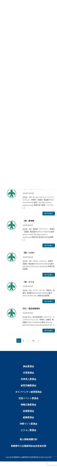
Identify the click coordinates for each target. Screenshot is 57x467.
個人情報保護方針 (28, 439)
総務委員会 (28, 417)
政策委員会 (28, 411)
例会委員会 (28, 366)
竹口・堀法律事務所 (31, 308)
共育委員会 (28, 372)
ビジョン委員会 (28, 430)
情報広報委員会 (28, 404)
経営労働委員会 (28, 385)
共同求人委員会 (28, 379)
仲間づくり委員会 (28, 423)
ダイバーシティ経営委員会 (28, 392)
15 (33, 340)
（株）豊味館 (28, 221)
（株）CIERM (28, 252)
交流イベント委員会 (28, 398)
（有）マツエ (28, 282)
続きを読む (49, 213)
